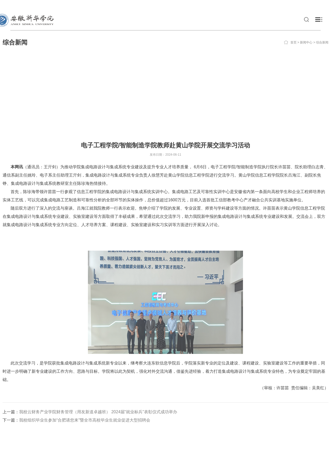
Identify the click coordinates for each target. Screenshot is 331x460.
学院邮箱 (303, 5)
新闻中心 (306, 36)
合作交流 (315, 19)
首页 (293, 36)
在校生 (17, 5)
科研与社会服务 (291, 19)
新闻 (212, 19)
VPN (259, 5)
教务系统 (279, 5)
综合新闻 (322, 36)
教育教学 (266, 19)
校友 (35, 5)
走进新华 (228, 19)
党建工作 (247, 19)
